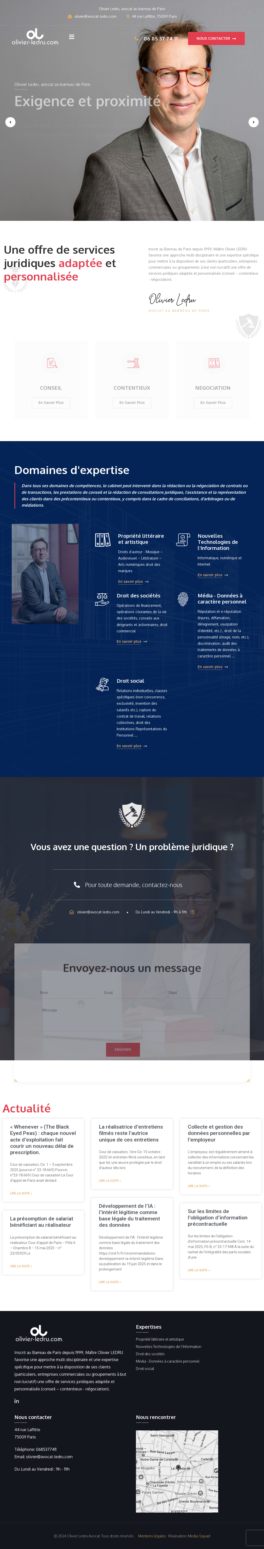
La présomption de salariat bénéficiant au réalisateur (41, 1222)
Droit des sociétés (138, 595)
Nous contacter (216, 38)
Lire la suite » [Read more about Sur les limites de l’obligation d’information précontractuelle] (199, 1270)
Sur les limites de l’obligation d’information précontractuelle (218, 1217)
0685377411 (46, 1449)
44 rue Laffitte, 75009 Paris (152, 16)
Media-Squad (199, 1536)
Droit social (130, 680)
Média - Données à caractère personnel (222, 598)
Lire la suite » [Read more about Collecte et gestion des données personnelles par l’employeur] (199, 1186)
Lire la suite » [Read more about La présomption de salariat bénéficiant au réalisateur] (21, 1266)
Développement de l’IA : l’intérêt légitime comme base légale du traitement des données (129, 1215)
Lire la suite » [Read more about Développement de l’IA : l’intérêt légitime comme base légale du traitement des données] (110, 1282)
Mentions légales (152, 1536)
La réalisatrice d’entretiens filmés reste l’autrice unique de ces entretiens (131, 1133)
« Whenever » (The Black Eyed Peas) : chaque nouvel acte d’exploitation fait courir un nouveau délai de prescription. (43, 1139)
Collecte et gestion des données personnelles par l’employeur (219, 1133)
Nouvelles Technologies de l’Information (218, 541)
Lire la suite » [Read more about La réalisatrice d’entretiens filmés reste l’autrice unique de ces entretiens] (110, 1180)
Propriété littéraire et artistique (141, 538)
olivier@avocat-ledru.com (92, 16)
